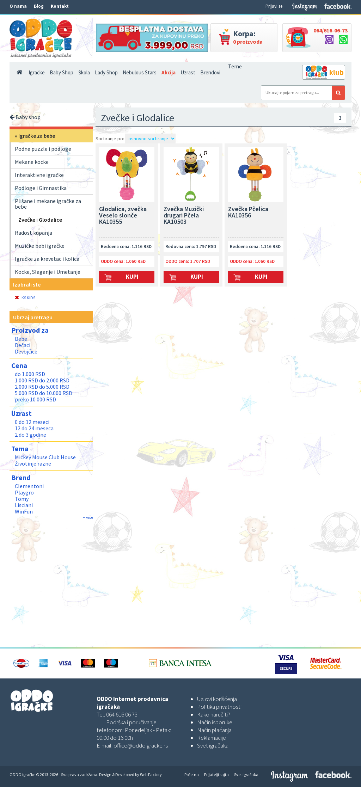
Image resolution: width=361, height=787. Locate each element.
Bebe (21, 339)
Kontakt (60, 6)
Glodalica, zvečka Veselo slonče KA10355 (123, 216)
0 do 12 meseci (32, 422)
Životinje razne (33, 463)
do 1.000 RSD (30, 374)
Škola (84, 72)
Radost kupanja (33, 232)
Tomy (22, 499)
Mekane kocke (32, 161)
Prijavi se (273, 6)
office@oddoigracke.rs (141, 745)
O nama (18, 6)
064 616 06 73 (121, 714)
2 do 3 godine (30, 434)
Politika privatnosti (219, 707)
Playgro (24, 492)
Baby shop (25, 117)
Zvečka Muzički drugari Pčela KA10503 (184, 216)
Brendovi (210, 72)
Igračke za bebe (36, 136)
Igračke (37, 72)
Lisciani (24, 505)
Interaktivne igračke (39, 174)
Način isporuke (214, 722)
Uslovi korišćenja (217, 699)
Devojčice (26, 351)
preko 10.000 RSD (35, 399)
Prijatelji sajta (216, 774)
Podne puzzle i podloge (43, 148)
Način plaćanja (214, 730)
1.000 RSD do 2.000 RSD (42, 380)
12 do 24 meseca (34, 428)
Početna (191, 774)
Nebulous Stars (140, 72)
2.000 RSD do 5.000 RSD (42, 386)
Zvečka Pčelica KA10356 (248, 212)
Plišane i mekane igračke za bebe (48, 203)
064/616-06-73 (330, 30)
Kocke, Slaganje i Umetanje (47, 271)
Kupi (132, 277)
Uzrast (187, 72)
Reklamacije (211, 738)
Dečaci (22, 345)
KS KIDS (25, 297)
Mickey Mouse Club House (45, 457)
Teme (235, 66)
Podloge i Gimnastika (41, 187)
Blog (39, 6)
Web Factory (151, 774)
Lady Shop (106, 72)
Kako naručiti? (213, 714)
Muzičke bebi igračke (40, 245)
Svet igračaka (212, 745)
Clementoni (29, 486)
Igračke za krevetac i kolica (47, 258)
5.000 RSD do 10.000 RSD (43, 393)
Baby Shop (61, 72)
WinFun (24, 511)
